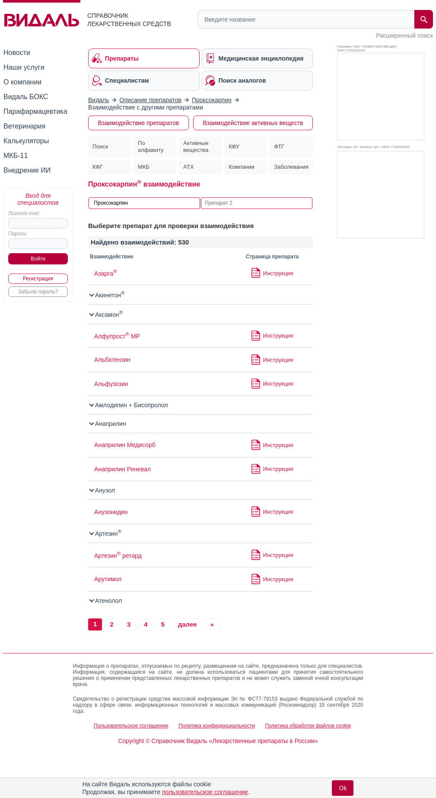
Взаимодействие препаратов (138, 122)
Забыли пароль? (38, 292)
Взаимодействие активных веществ (253, 122)
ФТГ (279, 146)
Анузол (102, 490)
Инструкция (278, 273)
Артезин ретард (118, 555)
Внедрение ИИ (27, 170)
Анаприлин (108, 423)
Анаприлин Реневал (122, 469)
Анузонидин (110, 511)
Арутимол (107, 579)
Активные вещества (195, 147)
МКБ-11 (15, 155)
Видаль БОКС (25, 96)
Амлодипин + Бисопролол (129, 405)
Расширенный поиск (404, 35)
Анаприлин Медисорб (125, 444)
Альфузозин (111, 383)
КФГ (97, 167)
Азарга (105, 273)
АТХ (188, 167)
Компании (242, 167)
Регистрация (38, 279)
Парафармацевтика (35, 111)
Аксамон (106, 314)
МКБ (144, 167)
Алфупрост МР (117, 336)
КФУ (234, 146)
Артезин (105, 533)
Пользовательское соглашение (131, 726)
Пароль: (18, 234)
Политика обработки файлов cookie (308, 726)
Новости (16, 52)
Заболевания (291, 167)
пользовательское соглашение (205, 791)
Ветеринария (24, 126)
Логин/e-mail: (24, 213)
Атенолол (106, 600)
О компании (22, 82)
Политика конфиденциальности (216, 726)
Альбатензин (112, 359)
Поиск (100, 146)
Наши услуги (24, 67)
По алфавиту (151, 147)
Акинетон (107, 295)
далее (187, 624)
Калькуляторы (26, 141)
